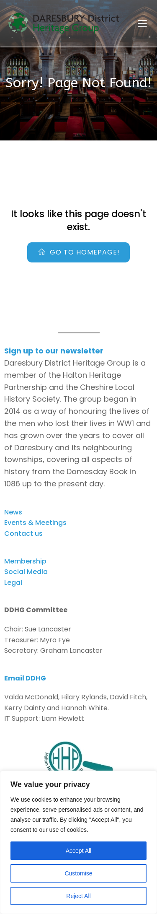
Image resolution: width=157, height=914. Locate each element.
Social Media (26, 571)
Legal (13, 582)
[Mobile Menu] (142, 23)
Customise (78, 873)
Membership (25, 561)
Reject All (78, 896)
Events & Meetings (35, 522)
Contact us (23, 533)
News (13, 512)
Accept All (78, 850)
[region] (78, 842)
